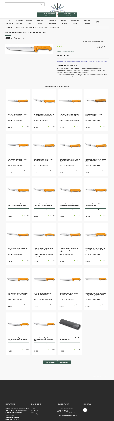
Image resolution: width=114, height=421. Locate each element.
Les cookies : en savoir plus (12, 419)
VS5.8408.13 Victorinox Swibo (92, 210)
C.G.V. (32, 412)
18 (87, 127)
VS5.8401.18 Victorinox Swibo (41, 165)
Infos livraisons (9, 415)
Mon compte (34, 410)
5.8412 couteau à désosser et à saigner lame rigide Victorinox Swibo (69, 250)
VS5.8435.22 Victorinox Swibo (15, 344)
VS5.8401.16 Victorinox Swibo (15, 165)
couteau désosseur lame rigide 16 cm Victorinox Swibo (17, 160)
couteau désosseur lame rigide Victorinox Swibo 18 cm (43, 160)
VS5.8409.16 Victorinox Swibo (15, 254)
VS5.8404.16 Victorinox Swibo (92, 165)
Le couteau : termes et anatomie (13, 412)
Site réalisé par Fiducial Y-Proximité (100, 376)
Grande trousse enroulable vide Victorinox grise (69, 338)
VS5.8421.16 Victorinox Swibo (92, 254)
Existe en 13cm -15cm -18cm (66, 254)
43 (62, 306)
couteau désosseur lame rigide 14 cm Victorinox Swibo (17, 115)
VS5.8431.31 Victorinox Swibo (67, 299)
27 (36, 306)
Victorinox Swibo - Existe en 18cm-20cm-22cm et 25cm (43, 255)
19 (36, 172)
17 (10, 172)
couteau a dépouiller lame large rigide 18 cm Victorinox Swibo (18, 294)
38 (87, 306)
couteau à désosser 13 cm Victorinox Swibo (93, 204)
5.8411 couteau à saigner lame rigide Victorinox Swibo (43, 249)
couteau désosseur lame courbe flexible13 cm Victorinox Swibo (44, 115)
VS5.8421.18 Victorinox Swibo (15, 299)
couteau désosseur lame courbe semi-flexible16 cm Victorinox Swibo (95, 161)
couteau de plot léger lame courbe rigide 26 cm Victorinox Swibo (43, 339)
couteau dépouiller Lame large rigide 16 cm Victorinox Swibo (95, 249)
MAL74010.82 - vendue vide (66, 344)
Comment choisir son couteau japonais (16, 410)
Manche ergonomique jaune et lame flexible (70, 120)
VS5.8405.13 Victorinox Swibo (15, 210)
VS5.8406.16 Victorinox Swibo (67, 210)
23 (62, 127)
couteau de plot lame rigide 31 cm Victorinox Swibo (25, 32)
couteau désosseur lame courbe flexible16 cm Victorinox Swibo (70, 204)
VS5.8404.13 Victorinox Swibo (67, 165)
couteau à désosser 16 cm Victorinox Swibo (93, 115)
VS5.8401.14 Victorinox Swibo (15, 120)
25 (10, 351)
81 (62, 351)
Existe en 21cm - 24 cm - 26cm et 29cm (43, 299)
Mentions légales (35, 414)
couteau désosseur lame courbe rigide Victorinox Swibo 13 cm (18, 204)
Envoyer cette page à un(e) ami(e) (65, 51)
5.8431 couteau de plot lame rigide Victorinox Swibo (42, 294)
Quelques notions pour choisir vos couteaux (17, 408)
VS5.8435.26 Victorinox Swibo (41, 344)
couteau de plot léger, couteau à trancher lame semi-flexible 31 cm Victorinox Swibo (95, 295)
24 (10, 306)
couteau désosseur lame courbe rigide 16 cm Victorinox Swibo (44, 204)
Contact (33, 408)
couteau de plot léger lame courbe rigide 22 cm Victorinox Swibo (17, 339)
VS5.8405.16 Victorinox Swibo (41, 210)
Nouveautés (8, 414)
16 (10, 127)
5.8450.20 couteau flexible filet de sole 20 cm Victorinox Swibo (69, 115)
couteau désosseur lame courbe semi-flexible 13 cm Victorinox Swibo (70, 161)
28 (36, 351)
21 (87, 261)
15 (36, 127)
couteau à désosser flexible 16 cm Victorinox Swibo (17, 249)
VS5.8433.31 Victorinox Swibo (92, 299)
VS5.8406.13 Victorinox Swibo (41, 120)
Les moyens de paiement (12, 417)
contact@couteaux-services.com (67, 415)
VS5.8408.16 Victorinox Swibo (92, 120)
